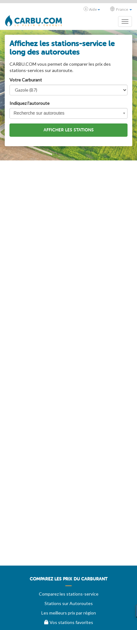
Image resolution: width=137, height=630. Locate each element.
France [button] (121, 9)
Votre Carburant (25, 79)
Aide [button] (92, 9)
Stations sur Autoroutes (69, 603)
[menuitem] (68, 581)
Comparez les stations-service (68, 594)
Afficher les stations (69, 130)
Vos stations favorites (68, 622)
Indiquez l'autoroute (29, 103)
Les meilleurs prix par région (68, 612)
